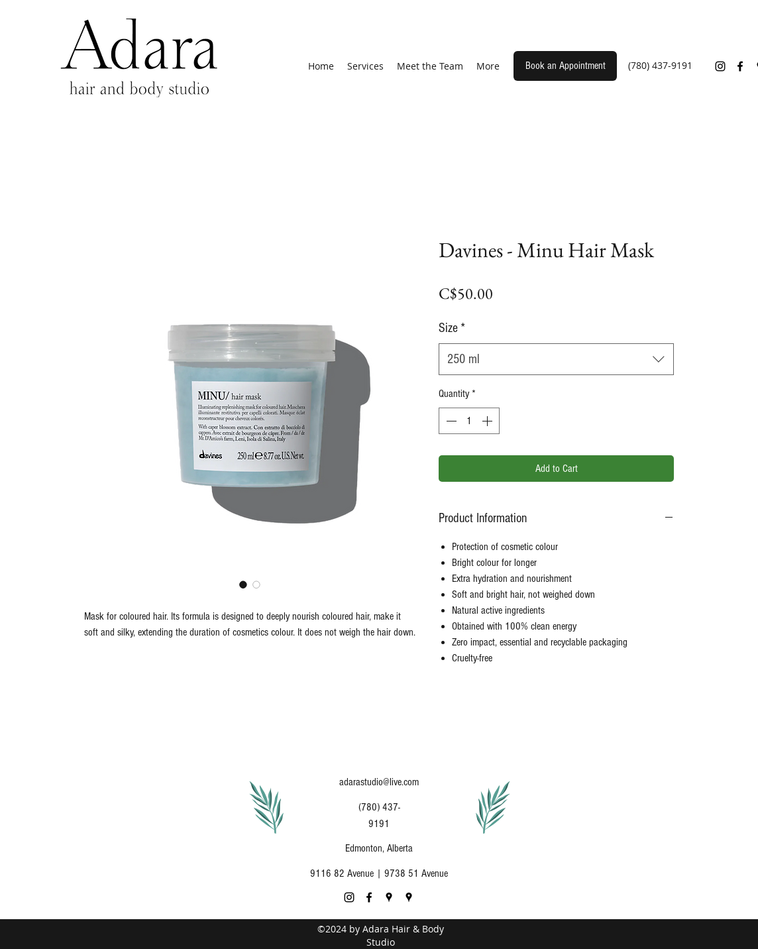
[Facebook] (740, 66)
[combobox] (556, 359)
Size (452, 328)
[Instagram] (720, 66)
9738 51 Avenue (416, 873)
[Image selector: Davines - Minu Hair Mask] (243, 584)
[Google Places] (389, 897)
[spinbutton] (469, 420)
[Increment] (488, 420)
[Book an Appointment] (565, 66)
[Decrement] (450, 420)
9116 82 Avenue (342, 873)
